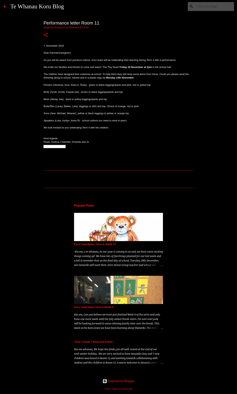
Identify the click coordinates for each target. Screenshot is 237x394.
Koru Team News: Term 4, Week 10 (95, 244)
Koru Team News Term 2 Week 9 (93, 307)
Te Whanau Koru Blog (37, 6)
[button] (46, 35)
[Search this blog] (214, 6)
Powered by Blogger (119, 381)
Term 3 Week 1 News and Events (93, 341)
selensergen (127, 389)
